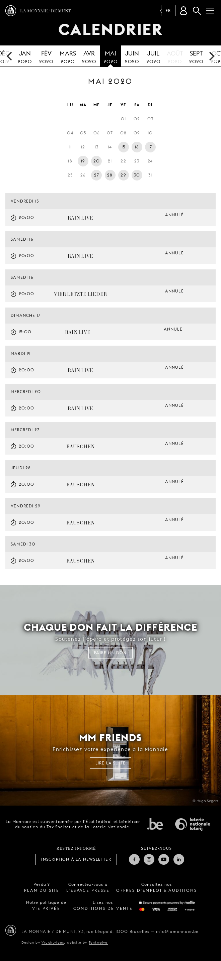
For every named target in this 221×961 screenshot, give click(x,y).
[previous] (10, 56)
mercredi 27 (25, 429)
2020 (24, 56)
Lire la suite (110, 762)
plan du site (42, 890)
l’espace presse (87, 890)
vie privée (46, 908)
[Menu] (210, 10)
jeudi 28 (21, 467)
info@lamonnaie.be (177, 931)
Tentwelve (98, 942)
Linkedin (178, 859)
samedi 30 (23, 544)
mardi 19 (21, 353)
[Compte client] (183, 10)
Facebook (134, 859)
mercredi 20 (26, 391)
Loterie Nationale (192, 824)
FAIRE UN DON (110, 652)
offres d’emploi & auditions (156, 890)
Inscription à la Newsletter (76, 859)
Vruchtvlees (53, 942)
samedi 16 (22, 239)
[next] (211, 56)
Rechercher (197, 10)
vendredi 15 (25, 201)
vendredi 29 (26, 505)
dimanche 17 (26, 315)
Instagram (149, 859)
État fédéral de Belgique (155, 824)
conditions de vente (103, 908)
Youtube (163, 859)
